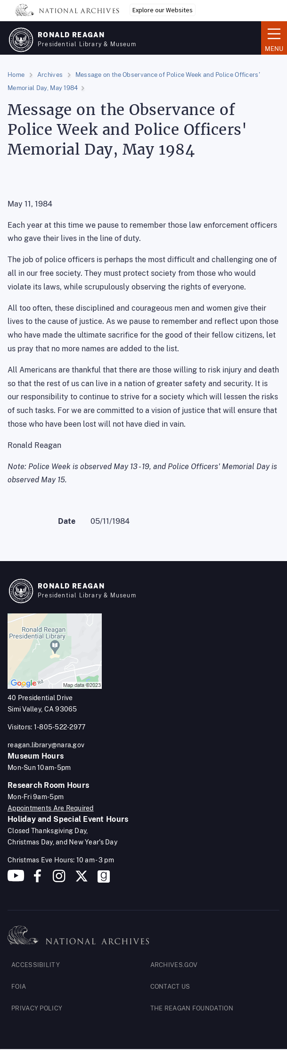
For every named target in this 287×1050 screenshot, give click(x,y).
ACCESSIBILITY (35, 964)
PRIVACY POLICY (36, 1008)
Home (16, 74)
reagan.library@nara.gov (46, 745)
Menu (274, 37)
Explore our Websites (162, 10)
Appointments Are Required (51, 808)
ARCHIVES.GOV (174, 964)
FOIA (18, 986)
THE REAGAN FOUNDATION (191, 1008)
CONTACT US (170, 986)
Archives (50, 74)
